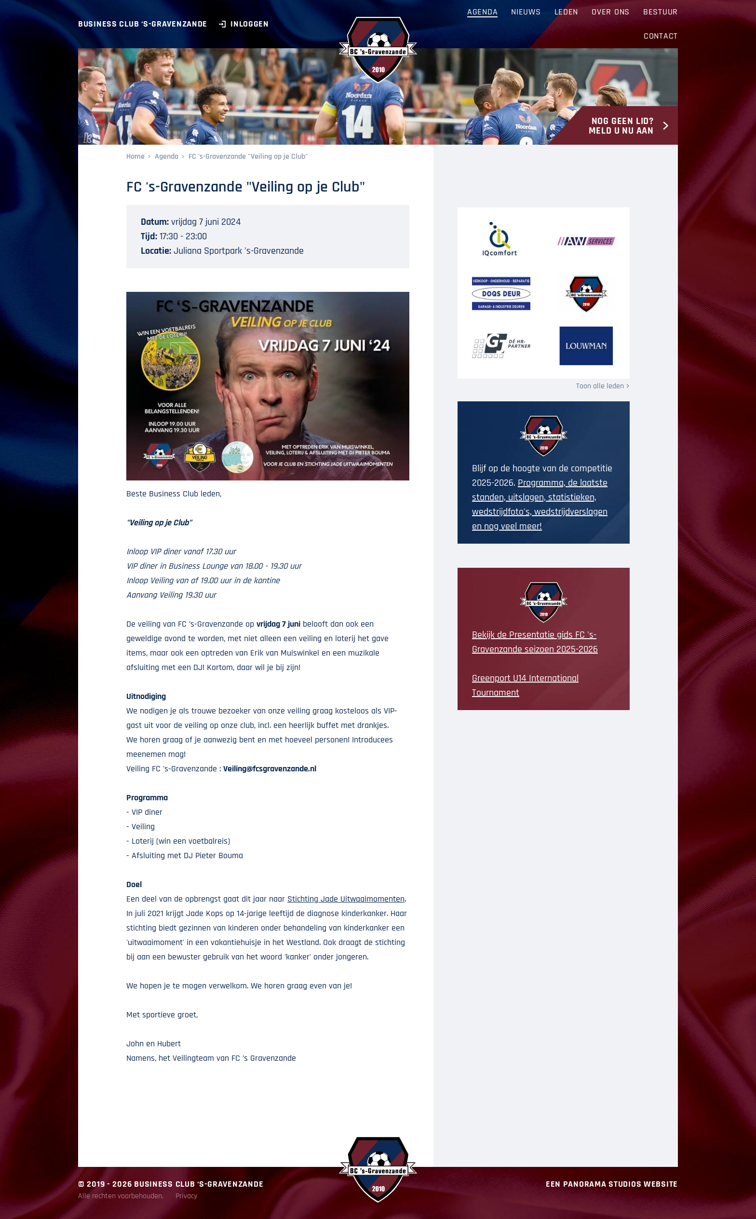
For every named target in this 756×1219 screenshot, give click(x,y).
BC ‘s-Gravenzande (378, 50)
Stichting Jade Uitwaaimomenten (346, 898)
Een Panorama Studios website (612, 1184)
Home (135, 156)
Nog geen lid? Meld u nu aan (621, 126)
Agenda (166, 156)
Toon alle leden (600, 386)
